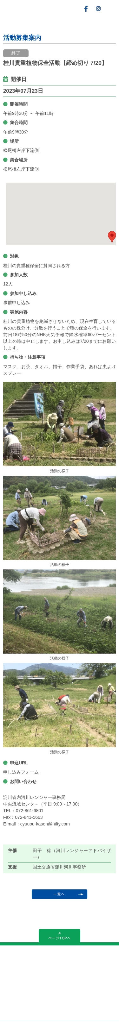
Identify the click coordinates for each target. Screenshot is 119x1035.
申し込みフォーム (21, 772)
